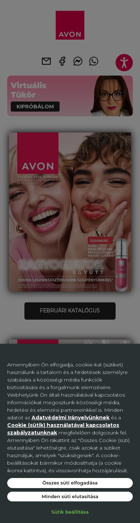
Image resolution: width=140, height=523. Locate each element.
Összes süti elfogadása (70, 483)
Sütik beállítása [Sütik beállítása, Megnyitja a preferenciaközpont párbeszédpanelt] (70, 512)
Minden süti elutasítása (70, 496)
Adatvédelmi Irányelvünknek (70, 417)
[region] (70, 433)
